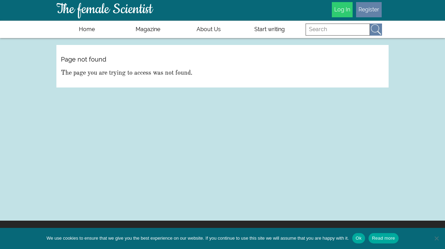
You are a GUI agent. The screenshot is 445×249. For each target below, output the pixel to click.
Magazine (148, 29)
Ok (359, 238)
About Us (209, 29)
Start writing (269, 29)
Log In (342, 9)
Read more (383, 238)
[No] (436, 238)
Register (368, 9)
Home (87, 29)
